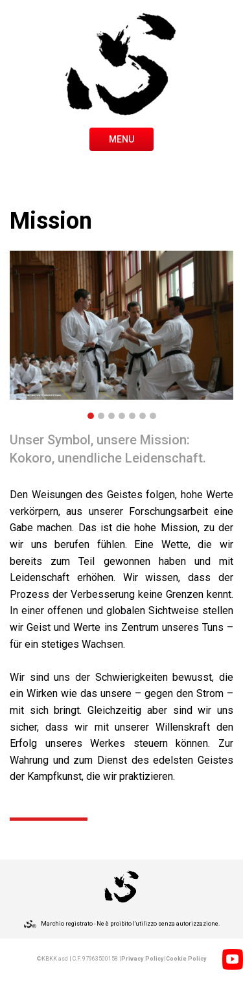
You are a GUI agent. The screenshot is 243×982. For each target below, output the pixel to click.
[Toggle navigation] (121, 138)
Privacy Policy (142, 958)
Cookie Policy (186, 958)
